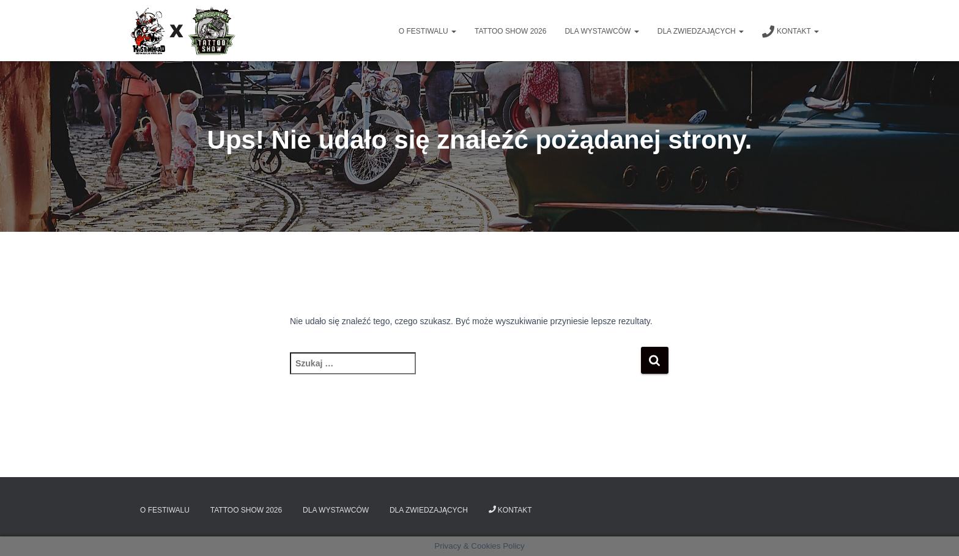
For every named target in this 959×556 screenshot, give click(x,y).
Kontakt (790, 32)
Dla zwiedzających (700, 31)
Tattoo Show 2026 (510, 31)
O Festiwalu (427, 31)
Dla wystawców (602, 31)
